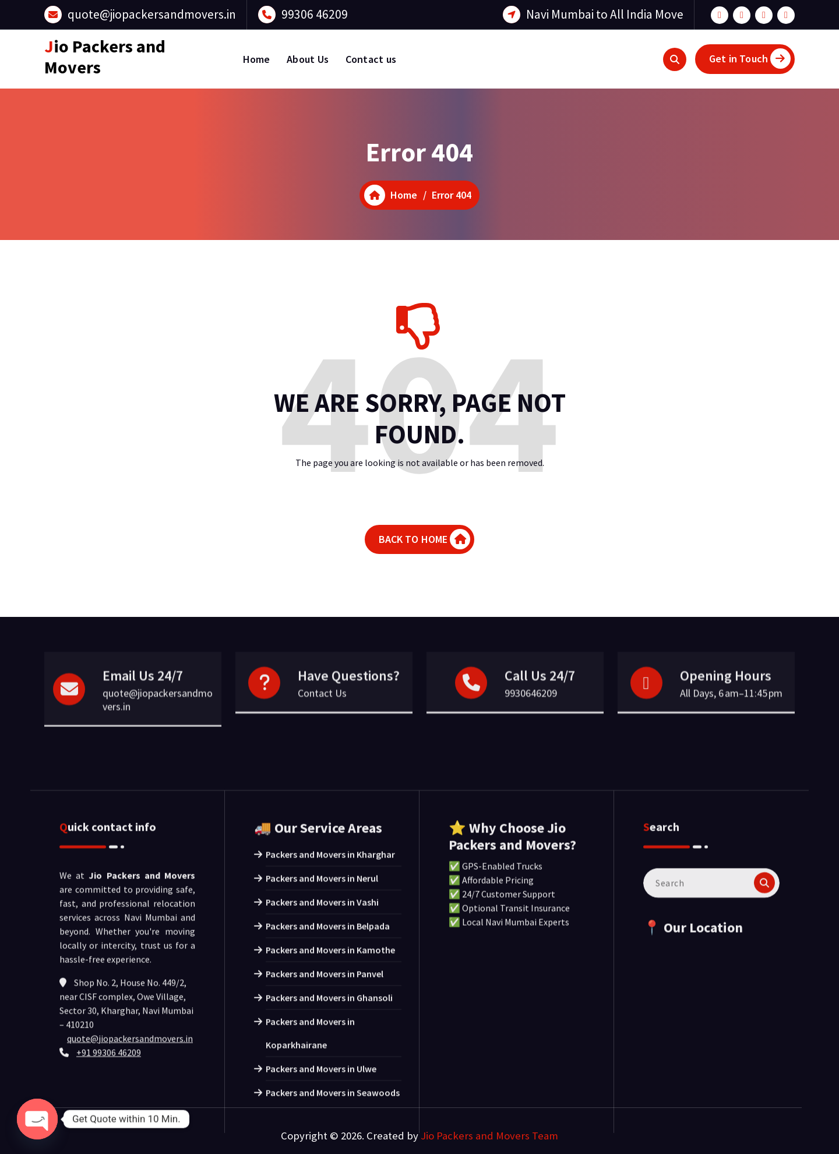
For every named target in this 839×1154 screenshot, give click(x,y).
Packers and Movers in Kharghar (330, 1057)
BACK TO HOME (425, 539)
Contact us (371, 59)
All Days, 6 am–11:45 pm (731, 737)
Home (256, 59)
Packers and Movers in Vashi (322, 1104)
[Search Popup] (674, 59)
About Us (308, 59)
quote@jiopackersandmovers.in (152, 14)
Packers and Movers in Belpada (328, 1128)
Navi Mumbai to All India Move (604, 14)
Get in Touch (750, 58)
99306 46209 (314, 14)
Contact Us (322, 737)
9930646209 (531, 737)
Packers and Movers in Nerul (322, 1080)
